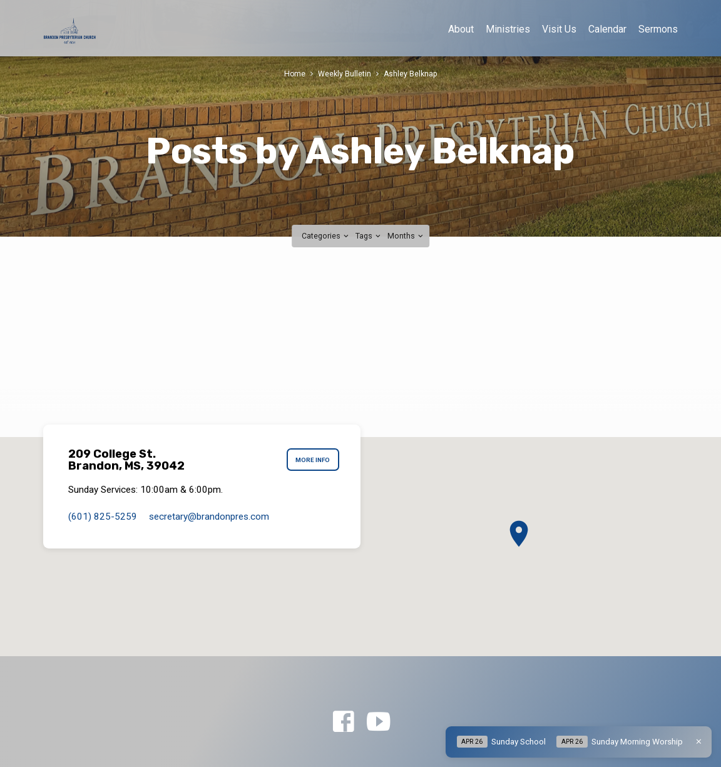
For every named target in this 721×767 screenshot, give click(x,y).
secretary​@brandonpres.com (209, 516)
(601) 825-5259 (102, 516)
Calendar (607, 29)
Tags (368, 235)
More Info (312, 460)
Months (406, 235)
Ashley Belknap (411, 73)
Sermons (658, 29)
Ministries (508, 29)
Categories (326, 235)
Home (294, 73)
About (461, 29)
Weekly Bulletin (344, 73)
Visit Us (559, 29)
